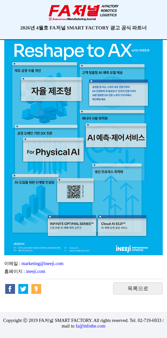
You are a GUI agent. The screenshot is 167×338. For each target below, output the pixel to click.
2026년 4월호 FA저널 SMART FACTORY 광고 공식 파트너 (83, 27)
